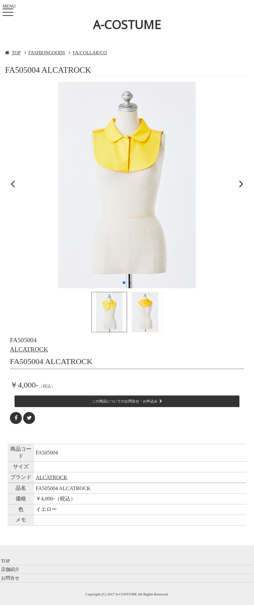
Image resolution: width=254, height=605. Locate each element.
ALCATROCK (29, 349)
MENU (9, 11)
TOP (16, 52)
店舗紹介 (10, 569)
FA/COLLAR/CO (90, 52)
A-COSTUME (127, 25)
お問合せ (10, 578)
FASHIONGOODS (46, 52)
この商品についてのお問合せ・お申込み (127, 401)
